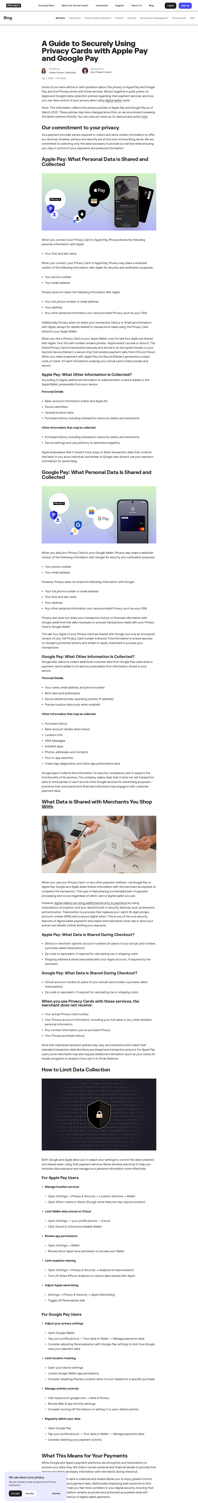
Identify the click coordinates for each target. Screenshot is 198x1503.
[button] (101, 5)
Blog (151, 5)
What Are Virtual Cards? (75, 5)
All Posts (60, 18)
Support (119, 5)
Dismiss (56, 1493)
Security (131, 18)
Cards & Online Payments (97, 18)
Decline (30, 1493)
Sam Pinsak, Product (101, 72)
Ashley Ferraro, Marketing (62, 72)
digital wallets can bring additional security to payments (90, 903)
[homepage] (20, 5)
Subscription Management (154, 18)
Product (119, 18)
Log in (170, 5)
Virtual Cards (179, 18)
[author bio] (44, 70)
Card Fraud (75, 18)
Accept (15, 1493)
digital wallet (113, 100)
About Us (136, 5)
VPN (192, 18)
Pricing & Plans (46, 5)
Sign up (185, 5)
